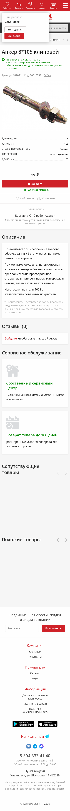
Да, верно (14, 35)
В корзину (35, 184)
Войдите (10, 338)
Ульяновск (35, 209)
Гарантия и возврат (35, 703)
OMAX (47, 75)
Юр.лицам (35, 651)
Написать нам (32, 736)
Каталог (35, 673)
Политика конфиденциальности (35, 710)
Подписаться (53, 628)
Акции (35, 678)
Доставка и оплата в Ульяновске (35, 696)
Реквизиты (35, 656)
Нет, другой (15, 29)
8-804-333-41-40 (35, 755)
